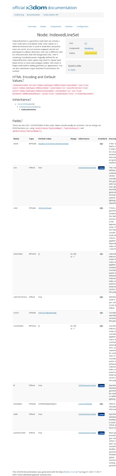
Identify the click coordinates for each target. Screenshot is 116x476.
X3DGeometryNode (28, 106)
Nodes (43, 26)
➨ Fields (71, 70)
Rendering (88, 48)
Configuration (82, 26)
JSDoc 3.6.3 (70, 472)
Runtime (69, 26)
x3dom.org (19, 14)
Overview (32, 26)
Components (55, 26)
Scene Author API (51, 14)
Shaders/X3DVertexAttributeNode (53, 143)
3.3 (85, 43)
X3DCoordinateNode (47, 312)
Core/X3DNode (24, 104)
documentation (33, 14)
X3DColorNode (44, 208)
